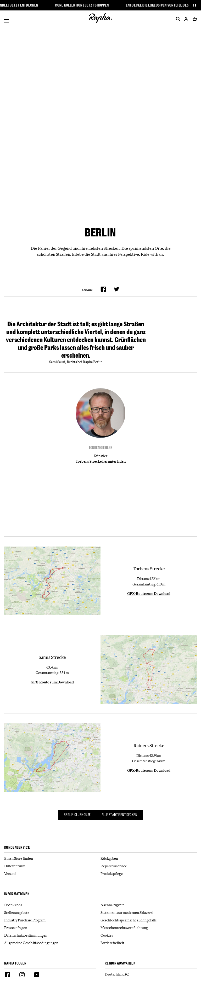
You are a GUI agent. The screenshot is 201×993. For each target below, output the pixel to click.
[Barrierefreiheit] (148, 943)
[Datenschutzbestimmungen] (52, 935)
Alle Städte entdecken (119, 815)
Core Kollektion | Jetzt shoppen (83, 5)
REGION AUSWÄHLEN (120, 963)
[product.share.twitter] (116, 289)
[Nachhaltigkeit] (148, 905)
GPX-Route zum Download (148, 593)
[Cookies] (148, 935)
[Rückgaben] (148, 858)
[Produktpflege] (148, 873)
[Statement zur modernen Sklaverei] (148, 912)
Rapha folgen (15, 963)
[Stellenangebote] (52, 912)
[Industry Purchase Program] (52, 920)
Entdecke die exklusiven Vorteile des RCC (162, 5)
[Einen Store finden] (52, 858)
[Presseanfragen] (52, 928)
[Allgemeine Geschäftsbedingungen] (52, 943)
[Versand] (52, 873)
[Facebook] (7, 975)
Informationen (17, 894)
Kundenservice (17, 848)
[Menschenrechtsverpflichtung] (148, 928)
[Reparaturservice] (148, 866)
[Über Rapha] (52, 905)
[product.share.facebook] (103, 289)
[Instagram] (22, 975)
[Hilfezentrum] (52, 866)
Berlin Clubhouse (77, 815)
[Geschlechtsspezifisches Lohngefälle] (148, 920)
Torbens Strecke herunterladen (101, 461)
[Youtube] (37, 975)
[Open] (6, 22)
